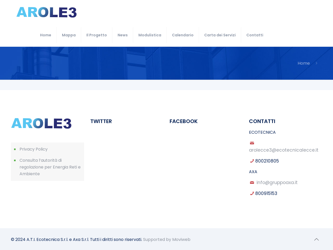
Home (304, 63)
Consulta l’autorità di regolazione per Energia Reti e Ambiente (50, 167)
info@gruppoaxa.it (277, 182)
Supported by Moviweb (166, 239)
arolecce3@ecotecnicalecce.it (283, 150)
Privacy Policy (34, 149)
